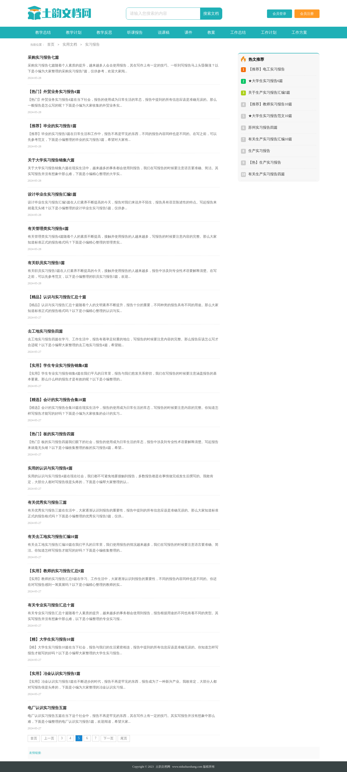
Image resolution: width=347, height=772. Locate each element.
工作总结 (238, 32)
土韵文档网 (163, 766)
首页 (50, 44)
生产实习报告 (259, 151)
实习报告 (92, 44)
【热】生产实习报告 (264, 162)
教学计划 (73, 32)
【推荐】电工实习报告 (266, 69)
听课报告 (135, 32)
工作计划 (268, 32)
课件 (188, 32)
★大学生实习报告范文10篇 (270, 116)
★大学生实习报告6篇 (265, 81)
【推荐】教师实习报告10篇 (270, 104)
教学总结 (43, 32)
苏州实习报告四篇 (262, 127)
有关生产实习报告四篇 (266, 174)
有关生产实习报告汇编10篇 (270, 139)
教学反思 (104, 32)
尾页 (123, 738)
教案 (211, 32)
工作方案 (299, 32)
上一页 (49, 738)
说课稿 (163, 32)
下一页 (108, 738)
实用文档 (69, 44)
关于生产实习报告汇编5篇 (269, 92)
